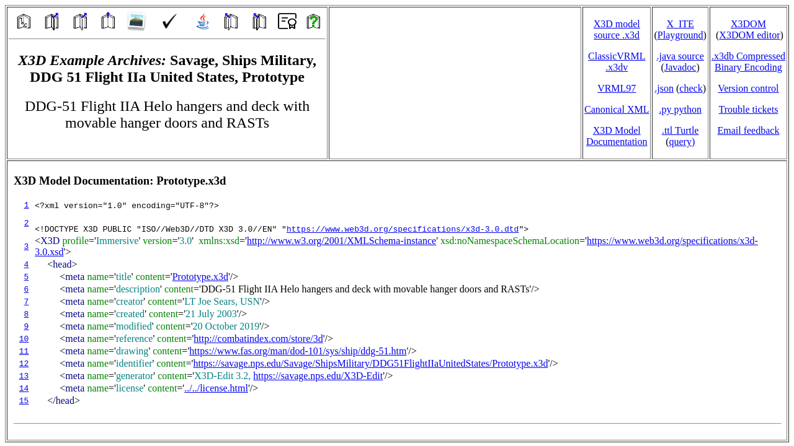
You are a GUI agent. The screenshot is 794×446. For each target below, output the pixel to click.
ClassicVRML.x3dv (616, 61)
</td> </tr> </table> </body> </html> (397, 300)
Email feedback (748, 130)
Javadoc (680, 67)
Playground (680, 35)
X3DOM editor (749, 35)
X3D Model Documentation (617, 136)
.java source (679, 56)
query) (682, 141)
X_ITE (680, 24)
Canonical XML (616, 109)
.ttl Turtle (680, 130)
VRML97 (616, 88)
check (690, 88)
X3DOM (748, 24)
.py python (680, 109)
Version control (748, 88)
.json (664, 88)
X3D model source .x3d (617, 29)
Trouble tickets (748, 109)
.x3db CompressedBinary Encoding (748, 61)
